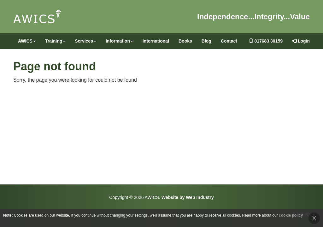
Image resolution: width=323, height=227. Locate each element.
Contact (229, 41)
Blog (206, 41)
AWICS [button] (27, 41)
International (156, 41)
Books (185, 41)
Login (301, 41)
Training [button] (55, 41)
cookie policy (291, 215)
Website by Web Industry (188, 197)
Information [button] (119, 41)
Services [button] (85, 41)
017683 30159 (266, 41)
